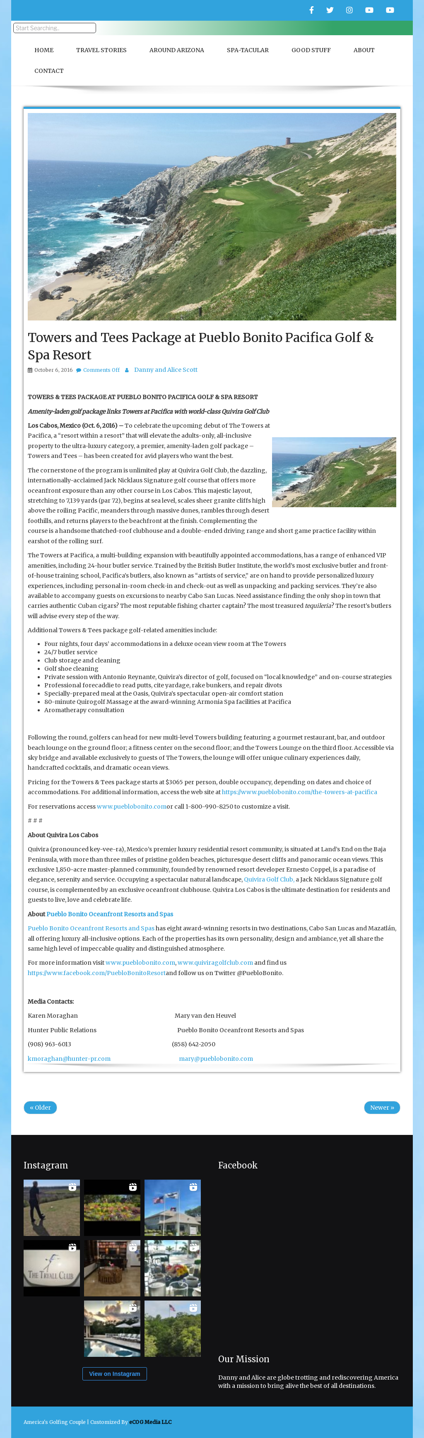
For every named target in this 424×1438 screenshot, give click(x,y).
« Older (40, 1107)
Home (43, 50)
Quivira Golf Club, (269, 879)
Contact (49, 71)
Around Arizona (176, 50)
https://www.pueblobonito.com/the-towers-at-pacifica (299, 792)
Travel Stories (101, 50)
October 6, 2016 (53, 370)
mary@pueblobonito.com (216, 1058)
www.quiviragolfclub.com (215, 962)
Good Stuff (311, 50)
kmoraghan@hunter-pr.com (69, 1058)
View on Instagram (114, 1374)
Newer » (382, 1107)
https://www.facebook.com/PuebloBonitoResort (97, 973)
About (364, 50)
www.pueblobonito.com (131, 806)
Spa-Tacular (248, 50)
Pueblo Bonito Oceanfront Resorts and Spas (91, 928)
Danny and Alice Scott (166, 369)
